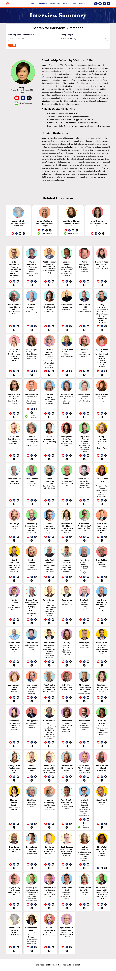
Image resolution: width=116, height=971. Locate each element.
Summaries (55, 4)
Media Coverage (78, 4)
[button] (84, 39)
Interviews (43, 4)
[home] (16, 3)
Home (33, 4)
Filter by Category (67, 35)
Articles (66, 4)
